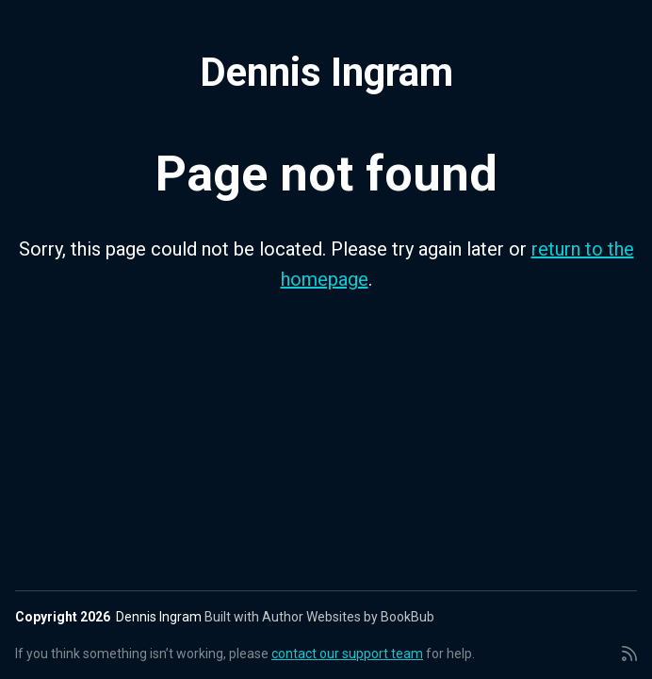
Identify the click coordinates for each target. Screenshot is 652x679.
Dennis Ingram (326, 72)
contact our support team (347, 653)
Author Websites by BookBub (348, 616)
